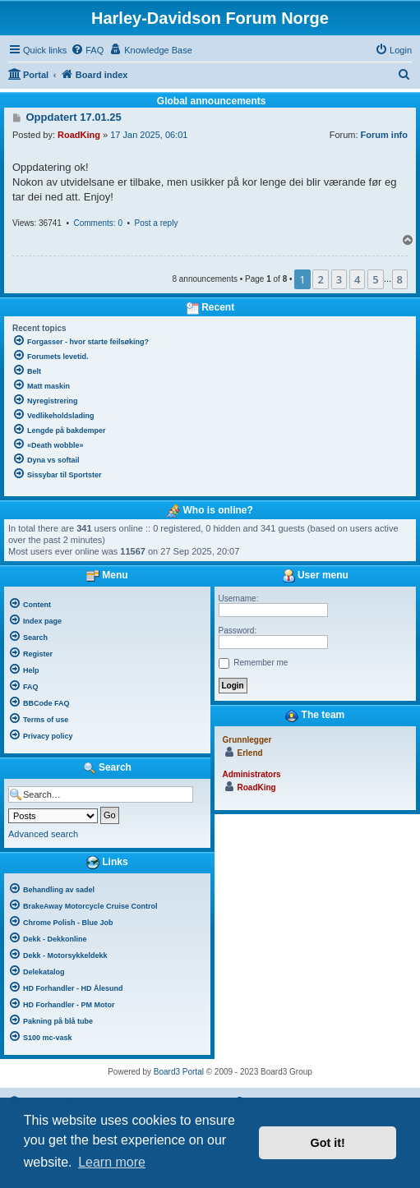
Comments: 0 (97, 223)
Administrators (252, 774)
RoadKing (79, 135)
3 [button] (339, 279)
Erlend (250, 752)
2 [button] (320, 279)
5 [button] (375, 279)
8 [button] (400, 279)
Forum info (384, 135)
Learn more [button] (111, 1162)
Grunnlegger (247, 739)
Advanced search (43, 834)
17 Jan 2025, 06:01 (148, 135)
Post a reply (156, 223)
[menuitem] (87, 50)
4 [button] (357, 279)
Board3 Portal (179, 1071)
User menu (315, 575)
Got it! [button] (328, 1142)
